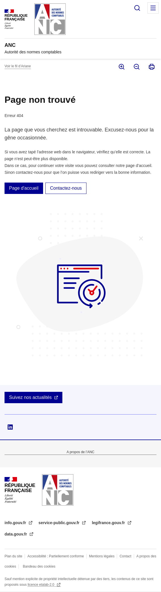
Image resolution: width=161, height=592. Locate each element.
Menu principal (153, 8)
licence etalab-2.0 (41, 585)
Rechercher (137, 8)
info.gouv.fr (16, 522)
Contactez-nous (66, 188)
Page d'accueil (24, 188)
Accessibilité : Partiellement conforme (55, 556)
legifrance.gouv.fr (109, 522)
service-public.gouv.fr (59, 522)
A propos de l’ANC (80, 452)
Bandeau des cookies (39, 566)
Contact (125, 556)
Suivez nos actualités (30, 397)
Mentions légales (102, 556)
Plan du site (13, 556)
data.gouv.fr (16, 534)
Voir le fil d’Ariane (18, 66)
